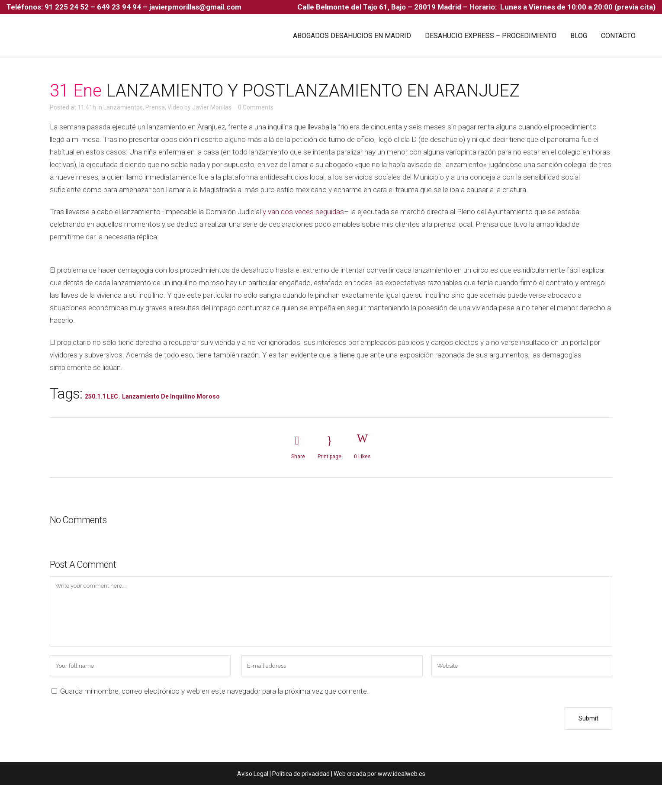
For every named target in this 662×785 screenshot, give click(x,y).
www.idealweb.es (401, 773)
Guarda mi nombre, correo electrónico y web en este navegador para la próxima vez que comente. (214, 691)
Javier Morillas (211, 107)
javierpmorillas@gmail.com (195, 7)
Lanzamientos (123, 107)
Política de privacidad (301, 773)
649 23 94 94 (119, 7)
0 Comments (255, 107)
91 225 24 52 (67, 7)
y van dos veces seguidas (303, 211)
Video (175, 107)
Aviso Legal (252, 773)
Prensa (155, 107)
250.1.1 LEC (101, 396)
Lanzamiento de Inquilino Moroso (171, 396)
